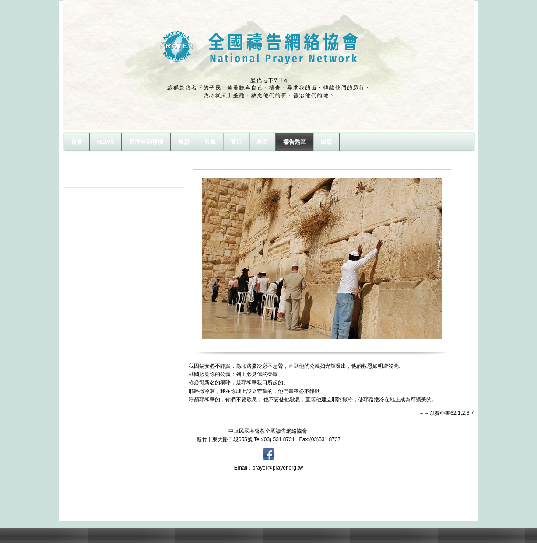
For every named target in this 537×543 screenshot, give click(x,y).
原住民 (82, 170)
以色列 (82, 181)
